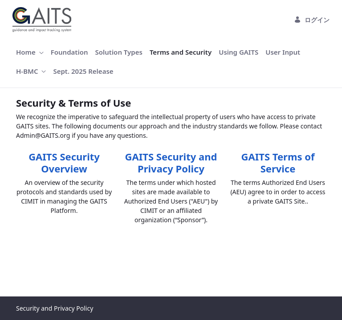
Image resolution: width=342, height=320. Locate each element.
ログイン (312, 20)
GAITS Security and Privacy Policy (171, 162)
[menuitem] (29, 52)
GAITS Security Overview (64, 162)
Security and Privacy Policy (54, 308)
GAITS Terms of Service (278, 162)
